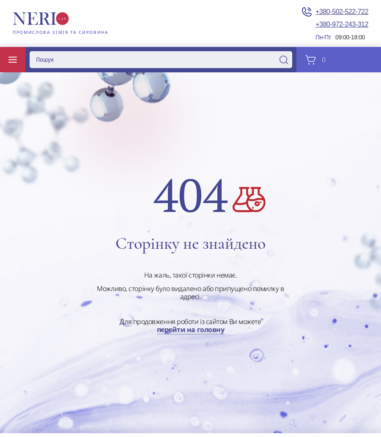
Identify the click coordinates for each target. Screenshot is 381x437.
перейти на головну (191, 330)
